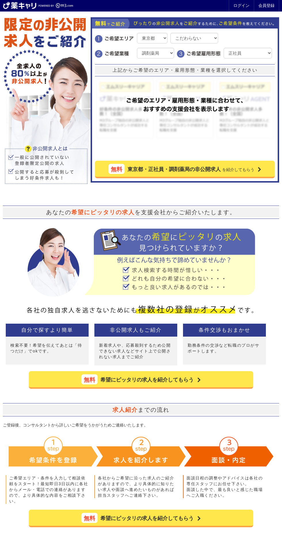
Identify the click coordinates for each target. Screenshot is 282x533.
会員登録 (266, 5)
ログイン (241, 5)
